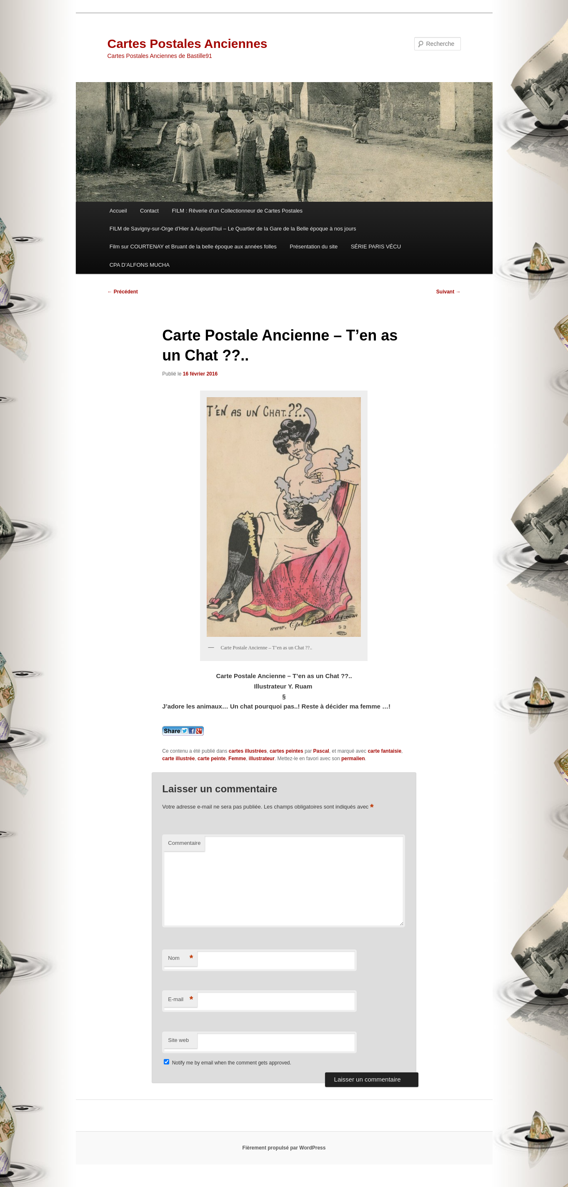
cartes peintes (286, 751)
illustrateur (262, 758)
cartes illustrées (248, 751)
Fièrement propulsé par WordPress (284, 1148)
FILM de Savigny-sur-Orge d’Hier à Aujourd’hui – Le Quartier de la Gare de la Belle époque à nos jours (233, 228)
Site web (178, 1040)
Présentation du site (314, 246)
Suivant (448, 292)
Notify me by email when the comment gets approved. (227, 1063)
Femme (237, 758)
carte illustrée (178, 758)
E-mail (180, 1000)
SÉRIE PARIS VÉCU (376, 246)
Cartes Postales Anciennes (188, 43)
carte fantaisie (384, 751)
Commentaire (184, 843)
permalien (353, 758)
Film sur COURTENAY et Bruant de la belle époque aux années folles (193, 246)
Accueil (118, 211)
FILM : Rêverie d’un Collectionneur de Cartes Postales (237, 211)
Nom (180, 958)
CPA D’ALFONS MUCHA (140, 265)
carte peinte (211, 758)
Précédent (123, 292)
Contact (149, 211)
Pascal (321, 751)
